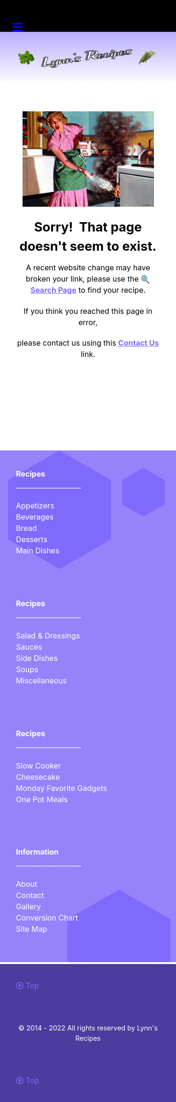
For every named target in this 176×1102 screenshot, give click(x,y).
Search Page (54, 290)
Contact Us (138, 343)
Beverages (35, 517)
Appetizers (35, 505)
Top (27, 985)
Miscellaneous (41, 680)
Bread (26, 528)
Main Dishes (37, 550)
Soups (27, 669)
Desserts (31, 539)
